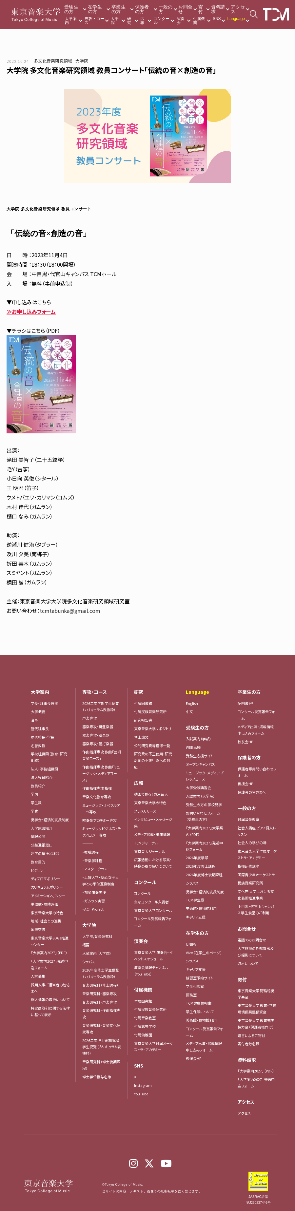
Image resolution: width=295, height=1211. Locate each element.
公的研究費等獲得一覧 (152, 745)
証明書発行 (247, 703)
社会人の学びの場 (252, 842)
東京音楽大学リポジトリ (152, 728)
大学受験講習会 (198, 787)
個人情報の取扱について (50, 999)
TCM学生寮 (195, 899)
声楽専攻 (89, 718)
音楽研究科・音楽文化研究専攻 (101, 1028)
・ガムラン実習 (93, 900)
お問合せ (185, 9)
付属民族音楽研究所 (150, 711)
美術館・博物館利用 (201, 908)
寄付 (200, 9)
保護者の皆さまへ (252, 792)
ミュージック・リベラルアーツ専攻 (101, 808)
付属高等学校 (145, 1026)
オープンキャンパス (200, 764)
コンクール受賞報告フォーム (152, 922)
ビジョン (37, 870)
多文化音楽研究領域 (53, 61)
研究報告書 (143, 720)
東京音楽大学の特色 (47, 912)
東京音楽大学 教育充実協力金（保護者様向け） (256, 1024)
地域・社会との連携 (46, 920)
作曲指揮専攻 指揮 (97, 788)
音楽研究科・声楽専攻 (99, 1002)
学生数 (36, 802)
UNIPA (191, 944)
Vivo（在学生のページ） (204, 952)
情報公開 (38, 836)
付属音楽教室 (145, 1017)
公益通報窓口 (41, 844)
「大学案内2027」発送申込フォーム (49, 964)
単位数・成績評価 (44, 904)
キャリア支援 (196, 916)
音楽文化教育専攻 (96, 796)
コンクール (161, 20)
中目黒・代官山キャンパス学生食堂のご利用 (256, 910)
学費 (34, 811)
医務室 (191, 994)
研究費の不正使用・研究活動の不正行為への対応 (153, 760)
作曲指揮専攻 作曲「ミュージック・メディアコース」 (101, 773)
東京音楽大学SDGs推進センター (50, 941)
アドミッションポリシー (48, 895)
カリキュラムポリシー (47, 887)
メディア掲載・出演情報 (152, 834)
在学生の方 (95, 9)
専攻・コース (94, 20)
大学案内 (71, 20)
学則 (34, 794)
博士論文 (141, 737)
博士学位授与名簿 (96, 1076)
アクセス (238, 9)
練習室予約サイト (199, 977)
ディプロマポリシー (45, 878)
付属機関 (199, 20)
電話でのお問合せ (252, 939)
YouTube (141, 1093)
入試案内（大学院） (96, 953)
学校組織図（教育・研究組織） (49, 757)
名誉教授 (38, 745)
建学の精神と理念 (45, 853)
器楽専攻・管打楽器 (99, 743)
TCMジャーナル (146, 842)
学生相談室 (195, 986)
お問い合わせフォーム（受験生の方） (203, 816)
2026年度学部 (197, 857)
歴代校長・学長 (42, 737)
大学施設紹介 (41, 828)
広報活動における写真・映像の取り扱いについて (153, 863)
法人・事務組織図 (44, 768)
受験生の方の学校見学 (204, 804)
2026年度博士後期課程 (204, 874)
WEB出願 (193, 747)
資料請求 (218, 9)
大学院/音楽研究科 (97, 936)
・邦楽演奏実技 (94, 892)
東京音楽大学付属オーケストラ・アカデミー (153, 1046)
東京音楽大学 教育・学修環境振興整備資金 (257, 1008)
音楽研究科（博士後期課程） (101, 1065)
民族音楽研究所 (250, 882)
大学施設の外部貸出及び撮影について (256, 951)
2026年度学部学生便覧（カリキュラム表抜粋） (100, 706)
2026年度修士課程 (200, 866)
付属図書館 (143, 703)
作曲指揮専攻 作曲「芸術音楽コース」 (101, 755)
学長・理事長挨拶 (44, 703)
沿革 (34, 720)
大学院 (115, 20)
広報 (142, 20)
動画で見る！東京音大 (151, 794)
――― (87, 843)
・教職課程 (90, 852)
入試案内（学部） (198, 738)
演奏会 (181, 20)
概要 (85, 944)
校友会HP (245, 741)
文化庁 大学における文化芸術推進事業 (256, 894)
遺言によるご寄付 (251, 1035)
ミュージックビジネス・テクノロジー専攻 (101, 832)
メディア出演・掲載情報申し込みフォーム (204, 1046)
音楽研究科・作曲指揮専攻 (101, 1013)
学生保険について (200, 1011)
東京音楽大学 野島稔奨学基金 (256, 994)
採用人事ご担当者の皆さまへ (50, 988)
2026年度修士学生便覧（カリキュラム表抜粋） (100, 973)
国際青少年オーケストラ (256, 874)
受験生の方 (71, 9)
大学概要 (38, 711)
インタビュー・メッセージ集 (153, 822)
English (192, 703)
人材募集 (38, 976)
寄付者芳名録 (248, 1043)
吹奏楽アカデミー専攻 (99, 820)
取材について (248, 963)
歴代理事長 (40, 728)
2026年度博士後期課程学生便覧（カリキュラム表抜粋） (101, 1047)
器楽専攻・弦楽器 (97, 735)
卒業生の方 (118, 9)
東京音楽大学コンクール (153, 910)
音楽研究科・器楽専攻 (99, 993)
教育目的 (38, 861)
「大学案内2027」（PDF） (49, 952)
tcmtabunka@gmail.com (70, 611)
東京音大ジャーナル (149, 851)
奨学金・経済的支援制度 (50, 819)
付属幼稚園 (143, 1034)
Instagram (143, 1085)
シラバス (88, 961)
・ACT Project (93, 909)
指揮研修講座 (248, 866)
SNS (217, 18)
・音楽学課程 (92, 860)
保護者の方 (142, 9)
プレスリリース (145, 811)
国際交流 (38, 929)
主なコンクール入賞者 (151, 901)
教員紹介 (38, 785)
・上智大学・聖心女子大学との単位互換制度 (100, 880)
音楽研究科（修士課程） (100, 985)
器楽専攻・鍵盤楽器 (99, 726)
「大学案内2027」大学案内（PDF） (204, 831)
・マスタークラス (94, 868)
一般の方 (166, 9)
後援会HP (193, 1058)
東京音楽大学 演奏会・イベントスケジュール (153, 955)
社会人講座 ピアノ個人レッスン (257, 831)
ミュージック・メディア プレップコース (205, 776)
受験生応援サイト (199, 755)
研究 (129, 20)
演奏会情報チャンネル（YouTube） (151, 970)
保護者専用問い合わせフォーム (257, 772)
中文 (189, 711)
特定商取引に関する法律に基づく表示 (50, 1011)
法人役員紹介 (41, 777)
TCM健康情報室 (198, 1003)
